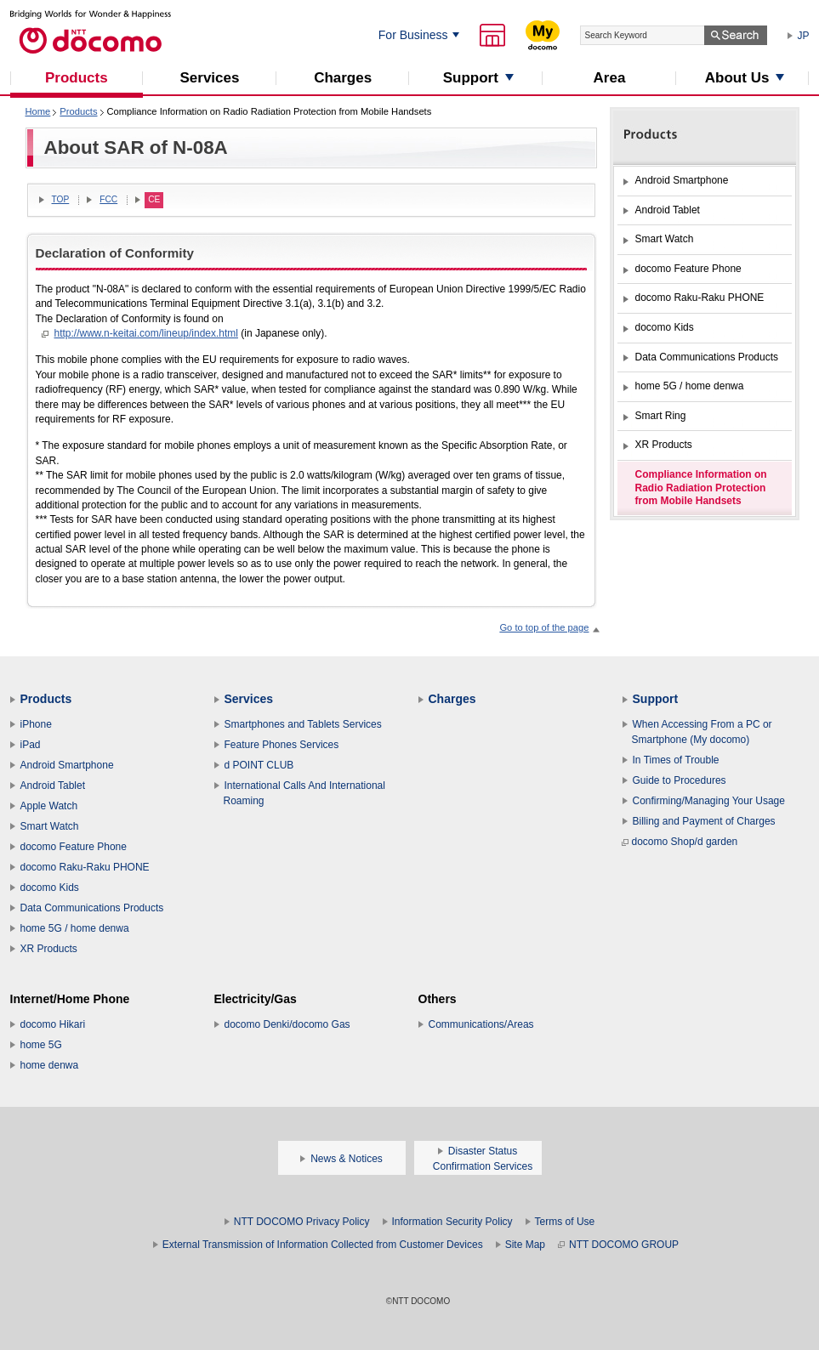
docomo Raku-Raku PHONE (85, 867)
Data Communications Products (92, 908)
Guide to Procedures (679, 780)
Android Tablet (53, 785)
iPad (30, 745)
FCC (108, 199)
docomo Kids (49, 887)
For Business (413, 35)
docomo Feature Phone (73, 847)
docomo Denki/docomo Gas (287, 1024)
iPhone (36, 724)
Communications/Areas (481, 1024)
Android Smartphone (67, 765)
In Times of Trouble (676, 760)
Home (38, 111)
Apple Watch (49, 806)
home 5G (41, 1045)
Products (78, 111)
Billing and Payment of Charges (704, 821)
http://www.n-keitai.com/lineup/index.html (146, 333)
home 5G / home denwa (74, 928)
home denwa (49, 1065)
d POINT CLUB (259, 765)
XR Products (48, 949)
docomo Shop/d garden (680, 842)
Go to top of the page (544, 627)
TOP (61, 199)
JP (804, 36)
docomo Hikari (53, 1024)
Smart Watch (49, 826)
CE (154, 199)
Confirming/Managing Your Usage (709, 801)
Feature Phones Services (282, 745)
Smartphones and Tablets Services (303, 724)
